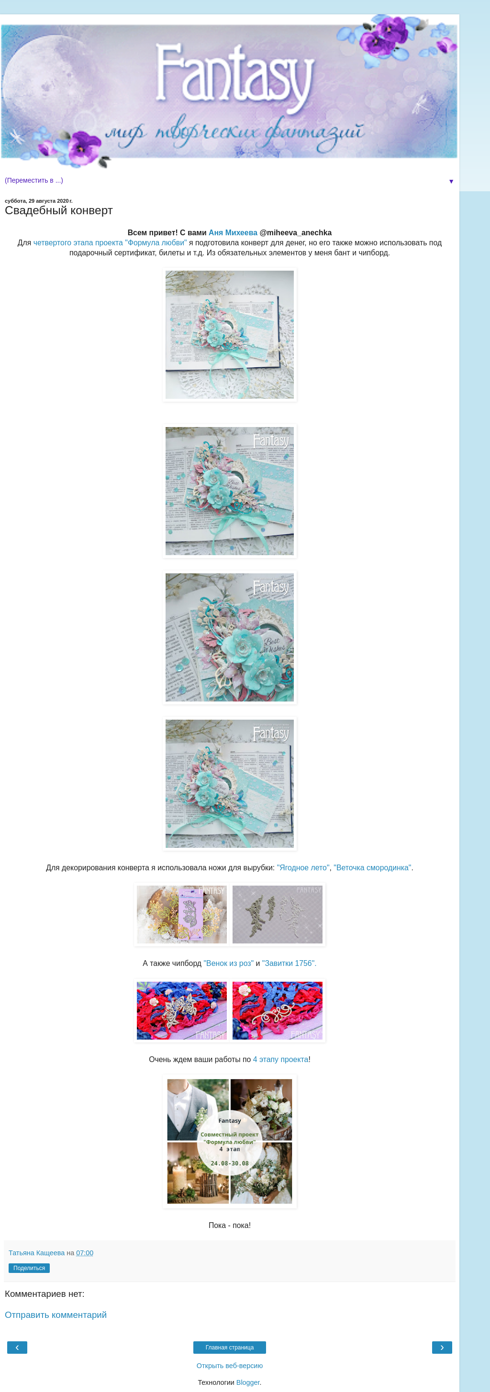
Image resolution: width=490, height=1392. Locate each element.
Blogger (248, 1382)
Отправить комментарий (56, 1315)
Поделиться (29, 1268)
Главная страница (230, 1347)
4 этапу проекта (281, 1059)
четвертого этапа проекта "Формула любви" (110, 243)
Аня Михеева (233, 233)
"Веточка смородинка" (372, 868)
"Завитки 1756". (289, 963)
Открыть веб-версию (230, 1366)
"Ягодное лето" (303, 868)
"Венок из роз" (228, 963)
